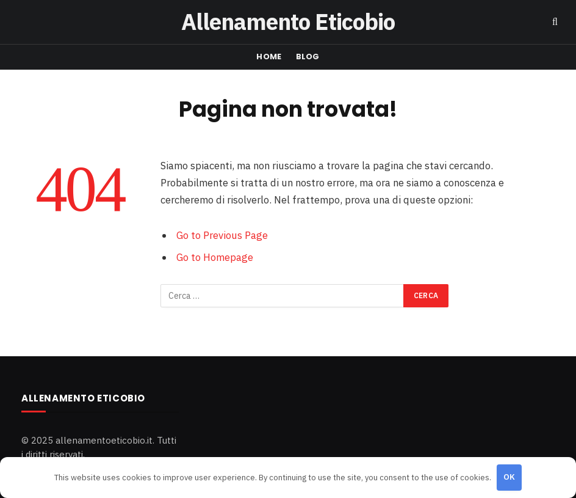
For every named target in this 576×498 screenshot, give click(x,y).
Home (268, 56)
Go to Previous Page (222, 235)
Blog (308, 56)
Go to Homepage (214, 257)
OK (509, 477)
